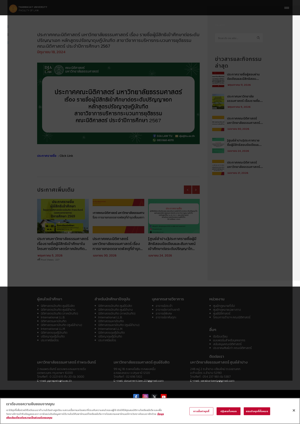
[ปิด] (294, 410)
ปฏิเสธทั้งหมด (228, 411)
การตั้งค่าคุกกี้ (201, 411)
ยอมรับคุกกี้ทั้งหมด (257, 411)
